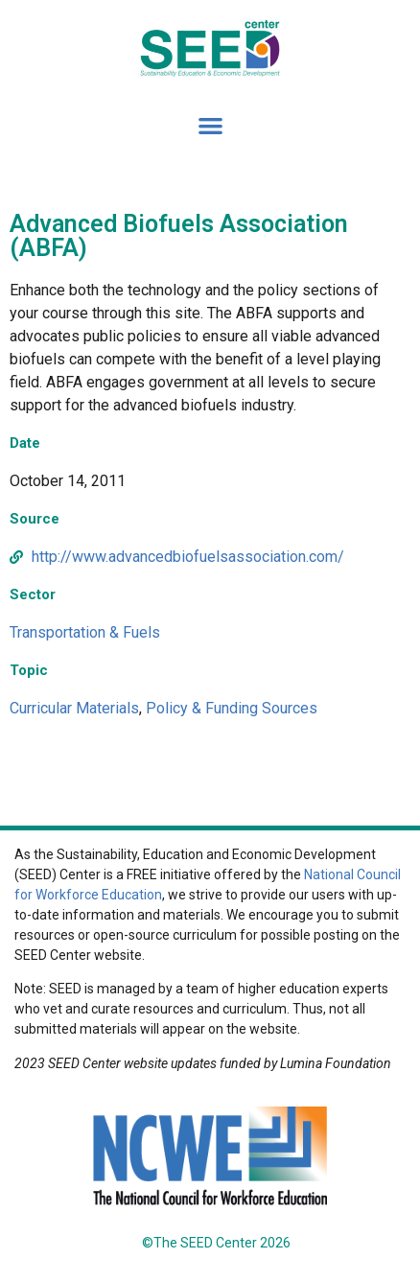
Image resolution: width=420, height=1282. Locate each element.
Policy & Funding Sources (231, 708)
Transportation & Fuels (85, 632)
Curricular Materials (74, 708)
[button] (210, 126)
